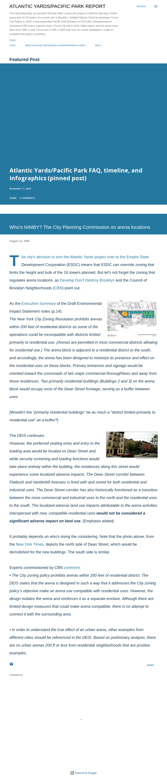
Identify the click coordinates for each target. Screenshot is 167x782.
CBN (58, 288)
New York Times (30, 544)
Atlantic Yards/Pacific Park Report (58, 6)
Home (12, 45)
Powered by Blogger (83, 772)
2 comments (27, 198)
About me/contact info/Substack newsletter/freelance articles (55, 45)
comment (72, 567)
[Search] (141, 6)
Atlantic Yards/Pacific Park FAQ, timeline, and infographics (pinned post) (76, 174)
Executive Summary (38, 303)
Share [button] (13, 198)
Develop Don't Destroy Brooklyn (87, 280)
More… (99, 45)
